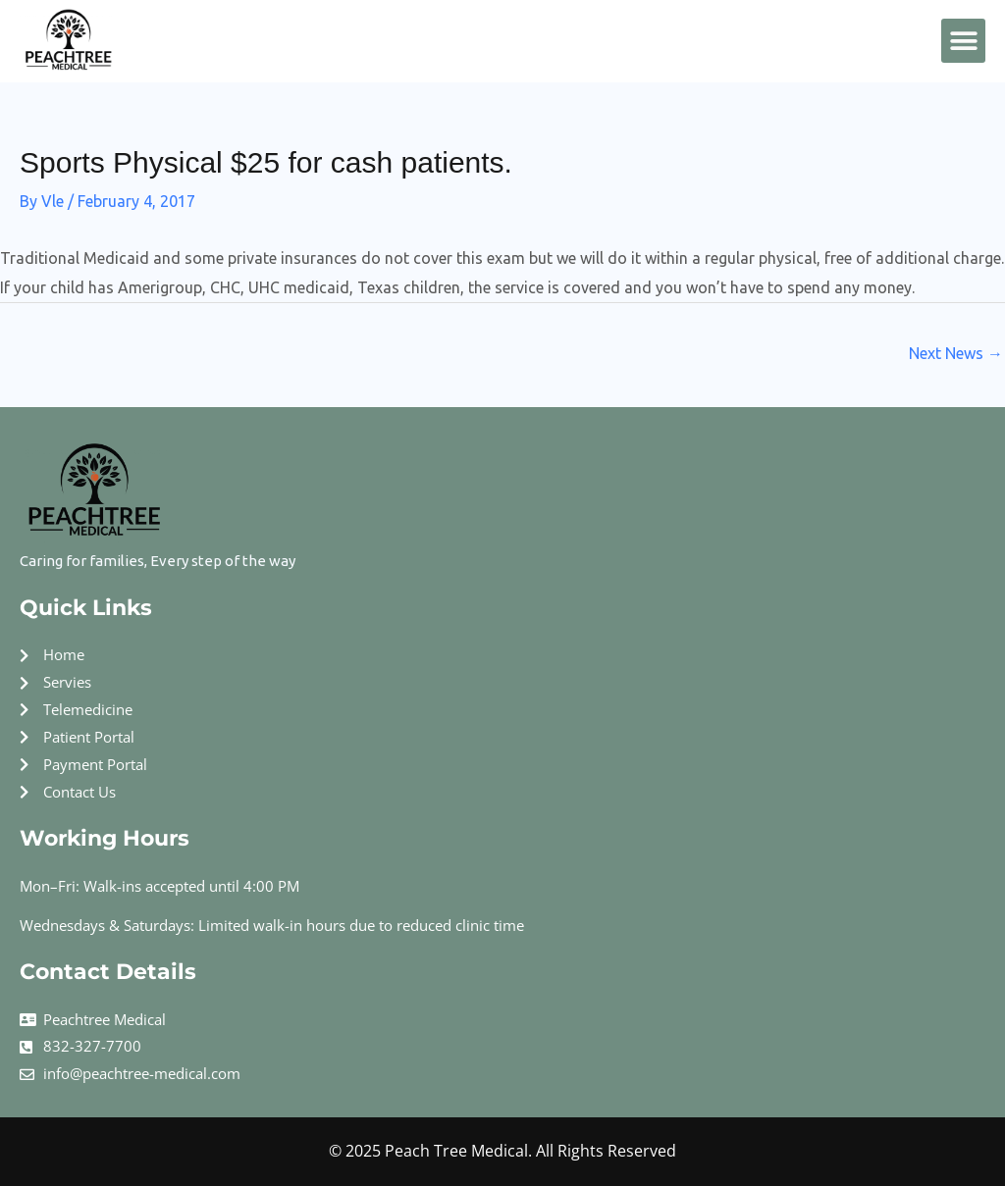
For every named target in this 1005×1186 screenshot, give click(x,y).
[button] (963, 41)
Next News (956, 353)
